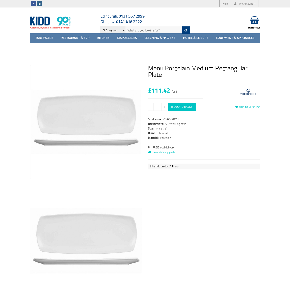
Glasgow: (121, 21)
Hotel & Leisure (195, 38)
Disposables (127, 38)
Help (225, 3)
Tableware (44, 38)
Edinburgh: (122, 16)
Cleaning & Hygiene (159, 38)
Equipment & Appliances (235, 38)
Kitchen (103, 38)
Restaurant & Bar (75, 38)
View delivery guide (161, 152)
